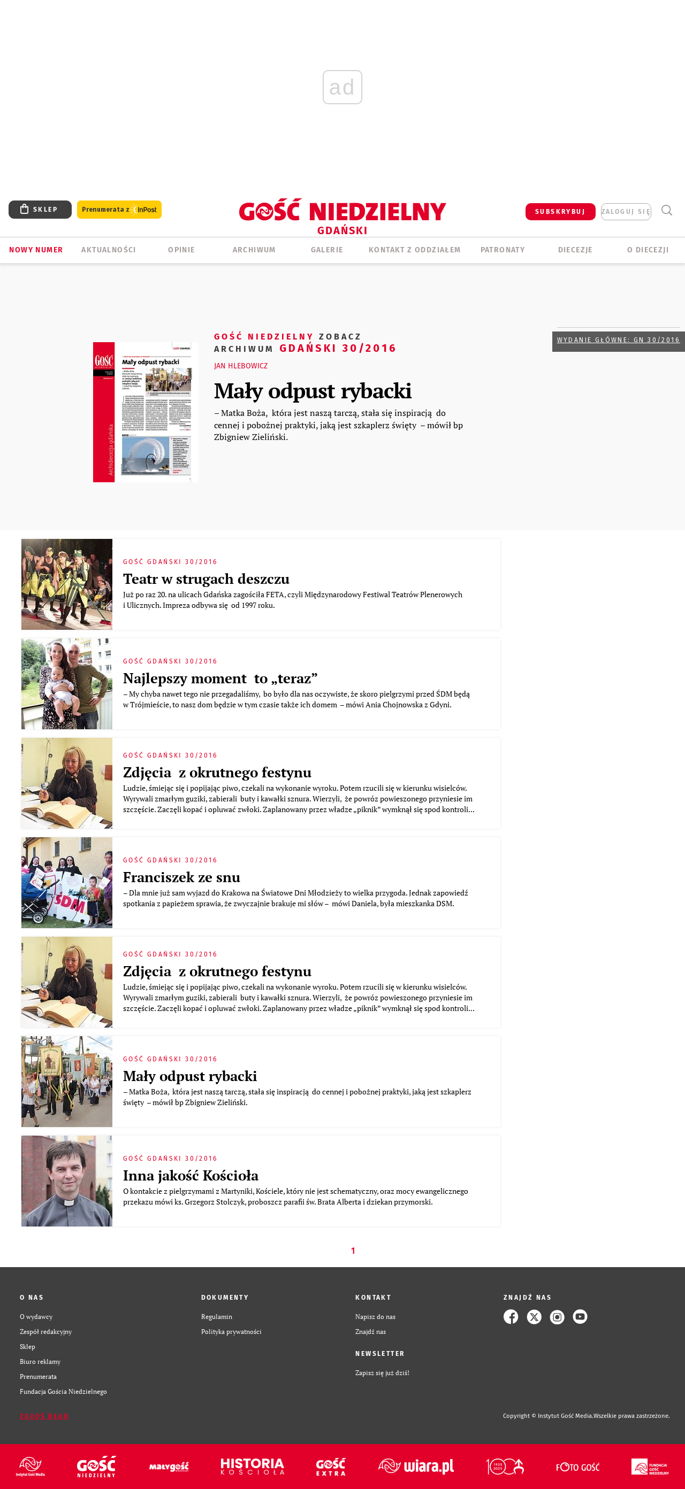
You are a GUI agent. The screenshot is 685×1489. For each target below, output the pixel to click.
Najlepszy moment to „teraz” (220, 678)
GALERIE (327, 249)
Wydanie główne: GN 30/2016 (618, 340)
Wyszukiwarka (666, 210)
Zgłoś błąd (44, 1416)
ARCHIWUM (254, 249)
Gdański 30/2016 (306, 341)
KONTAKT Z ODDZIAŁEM (415, 249)
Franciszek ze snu (181, 877)
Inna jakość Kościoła (190, 1175)
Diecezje (575, 249)
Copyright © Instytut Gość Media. (548, 1416)
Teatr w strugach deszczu (206, 578)
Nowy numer (36, 249)
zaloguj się (626, 211)
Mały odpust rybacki (313, 390)
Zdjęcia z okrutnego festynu (217, 772)
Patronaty (503, 249)
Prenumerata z (119, 210)
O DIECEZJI (648, 249)
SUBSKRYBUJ (560, 211)
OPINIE (181, 249)
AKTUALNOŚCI (108, 249)
